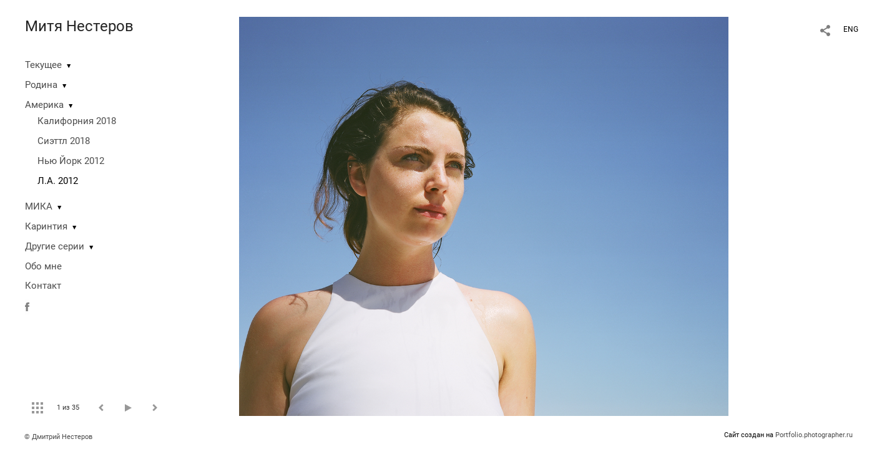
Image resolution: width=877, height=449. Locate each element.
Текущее (43, 64)
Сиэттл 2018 (63, 141)
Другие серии (54, 246)
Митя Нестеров (79, 26)
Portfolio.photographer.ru (814, 435)
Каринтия (46, 226)
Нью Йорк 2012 (70, 161)
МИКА (38, 206)
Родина (41, 84)
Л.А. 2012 (57, 180)
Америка (44, 104)
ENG (850, 29)
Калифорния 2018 (76, 121)
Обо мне (43, 266)
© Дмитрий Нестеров (59, 437)
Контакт (43, 285)
